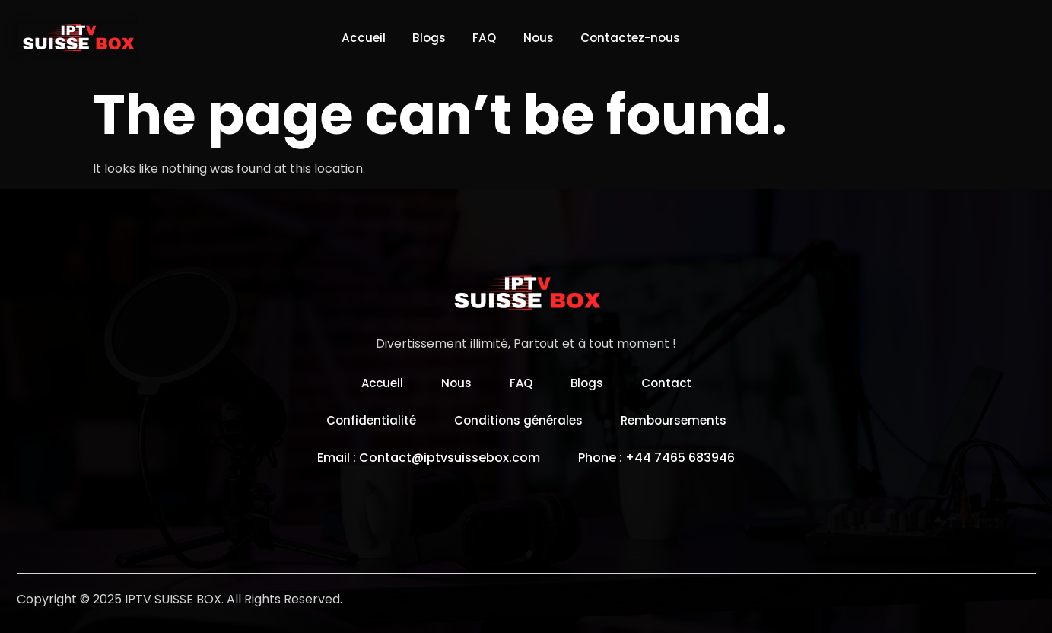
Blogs (423, 37)
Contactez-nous (639, 37)
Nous (541, 37)
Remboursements (677, 420)
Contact (670, 383)
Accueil (353, 37)
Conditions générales (517, 420)
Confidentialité (366, 420)
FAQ (483, 37)
